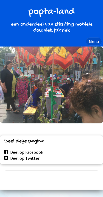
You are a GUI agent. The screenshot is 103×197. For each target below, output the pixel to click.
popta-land (51, 12)
